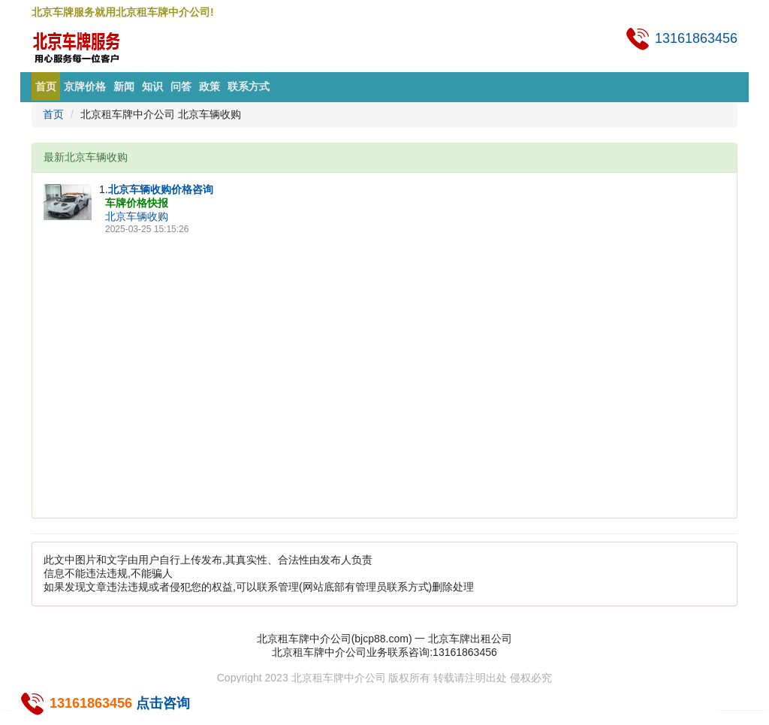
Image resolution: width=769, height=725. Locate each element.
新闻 (123, 86)
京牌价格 (85, 86)
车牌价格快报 (136, 203)
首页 (45, 86)
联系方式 (249, 86)
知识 (152, 86)
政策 (209, 86)
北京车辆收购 (136, 216)
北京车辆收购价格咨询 (160, 189)
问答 (180, 86)
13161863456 (680, 38)
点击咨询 (163, 703)
